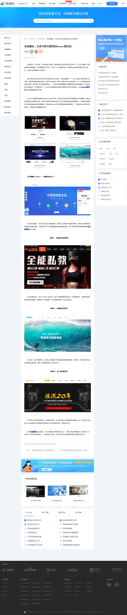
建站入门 (7, 38)
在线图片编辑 (79, 583)
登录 (123, 3)
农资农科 (111, 159)
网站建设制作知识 (37, 603)
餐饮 (101, 148)
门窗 (110, 154)
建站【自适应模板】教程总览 (111, 122)
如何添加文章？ (103, 93)
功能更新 (7, 101)
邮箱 (6, 84)
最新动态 (5, 595)
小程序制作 (67, 587)
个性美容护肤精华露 (34, 536)
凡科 (79, 81)
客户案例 (52, 3)
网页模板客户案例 (25, 603)
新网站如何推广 (106, 199)
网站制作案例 (47, 583)
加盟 (93, 3)
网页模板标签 (36, 599)
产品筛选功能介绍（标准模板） (109, 77)
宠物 (110, 164)
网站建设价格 (36, 587)
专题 (6, 89)
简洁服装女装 (32, 532)
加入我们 (5, 591)
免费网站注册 (36, 583)
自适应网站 (8, 61)
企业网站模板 (24, 583)
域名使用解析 (24, 595)
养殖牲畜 (102, 159)
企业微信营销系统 (69, 583)
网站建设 (7, 113)
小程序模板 (67, 591)
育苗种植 (102, 164)
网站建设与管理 (48, 591)
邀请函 (77, 595)
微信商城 (89, 587)
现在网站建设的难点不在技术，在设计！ (74, 450)
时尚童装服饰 (67, 528)
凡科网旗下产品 (22, 3)
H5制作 (77, 591)
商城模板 (78, 587)
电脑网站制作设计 (37, 591)
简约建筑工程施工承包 (70, 536)
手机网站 (7, 55)
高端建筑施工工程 (33, 541)
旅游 (107, 148)
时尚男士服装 (67, 541)
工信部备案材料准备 (108, 126)
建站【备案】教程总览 (108, 130)
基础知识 (7, 107)
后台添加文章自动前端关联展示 (109, 81)
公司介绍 (5, 583)
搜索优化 (7, 66)
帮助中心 (33, 39)
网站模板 (42, 3)
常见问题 (7, 72)
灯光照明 (102, 154)
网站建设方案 (36, 595)
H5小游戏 (67, 595)
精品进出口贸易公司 (34, 520)
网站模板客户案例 (48, 599)
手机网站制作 (24, 591)
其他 (6, 95)
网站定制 (84, 3)
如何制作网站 (47, 595)
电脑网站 (7, 49)
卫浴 (117, 154)
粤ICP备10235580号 (86, 612)
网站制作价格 (24, 587)
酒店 (114, 148)
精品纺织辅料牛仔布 (70, 520)
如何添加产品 (102, 89)
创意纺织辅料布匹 (33, 528)
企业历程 (5, 587)
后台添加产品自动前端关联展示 (109, 85)
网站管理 (7, 43)
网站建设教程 (47, 587)
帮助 (100, 3)
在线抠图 (89, 583)
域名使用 (7, 78)
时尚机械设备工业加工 (35, 545)
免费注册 (112, 3)
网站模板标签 (24, 599)
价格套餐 (62, 3)
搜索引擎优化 (105, 183)
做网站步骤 (105, 191)
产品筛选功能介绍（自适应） (108, 73)
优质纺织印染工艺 (33, 524)
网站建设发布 (105, 195)
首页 (33, 3)
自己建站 (104, 179)
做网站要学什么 (106, 187)
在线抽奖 (89, 591)
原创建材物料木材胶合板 (71, 545)
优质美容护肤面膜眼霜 (70, 532)
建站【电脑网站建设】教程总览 (112, 118)
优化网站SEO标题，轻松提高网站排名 (40, 450)
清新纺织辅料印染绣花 (70, 524)
